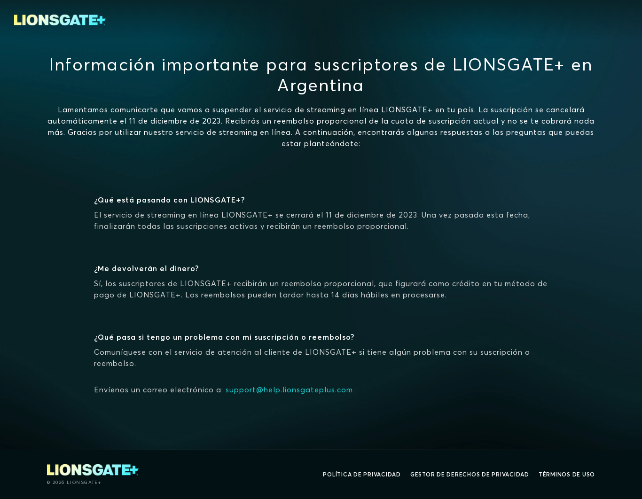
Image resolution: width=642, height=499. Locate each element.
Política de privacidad (362, 474)
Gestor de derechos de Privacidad (469, 474)
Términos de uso (567, 474)
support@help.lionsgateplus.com (289, 389)
